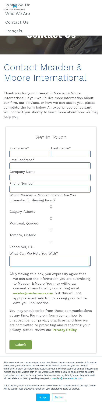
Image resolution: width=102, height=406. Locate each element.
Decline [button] (59, 397)
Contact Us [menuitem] (16, 22)
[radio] (50, 209)
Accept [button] (42, 397)
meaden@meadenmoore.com (67, 378)
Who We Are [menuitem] (17, 13)
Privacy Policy (65, 330)
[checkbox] (50, 226)
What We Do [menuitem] (17, 4)
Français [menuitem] (13, 31)
